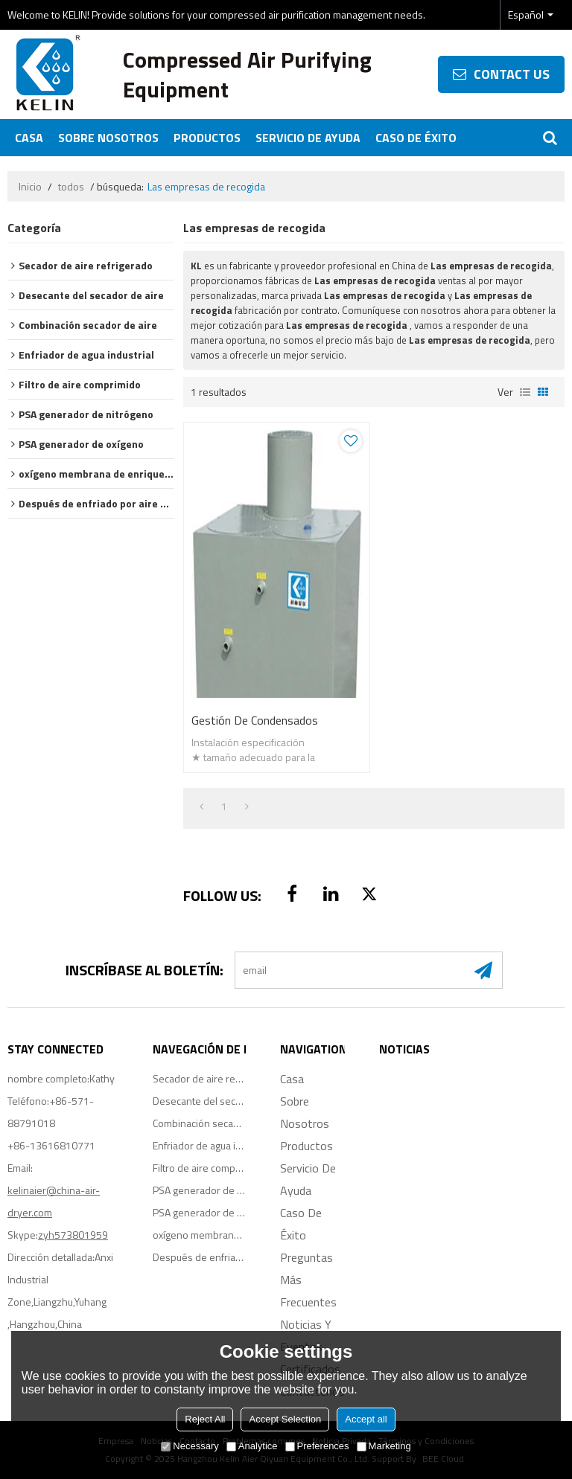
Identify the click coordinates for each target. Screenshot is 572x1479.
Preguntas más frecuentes (308, 1279)
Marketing (384, 1445)
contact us (512, 74)
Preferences (317, 1445)
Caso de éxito (416, 138)
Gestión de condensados (254, 720)
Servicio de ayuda (307, 138)
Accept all (366, 1419)
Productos (207, 138)
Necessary (189, 1445)
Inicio (30, 186)
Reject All (205, 1419)
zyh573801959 (73, 1234)
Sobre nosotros (108, 138)
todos (71, 186)
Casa (29, 138)
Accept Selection (285, 1419)
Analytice (252, 1445)
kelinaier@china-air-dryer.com (53, 1201)
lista (525, 392)
